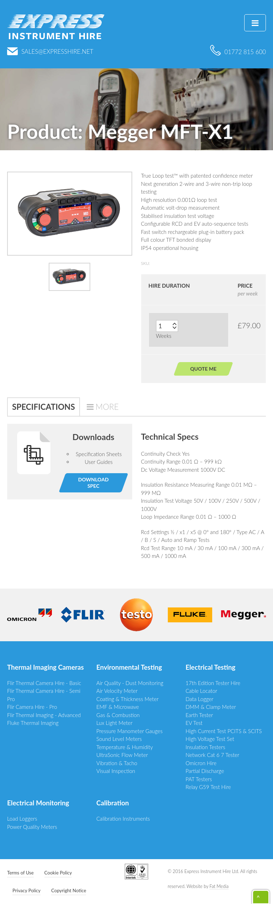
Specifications (43, 407)
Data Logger (199, 699)
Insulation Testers (205, 747)
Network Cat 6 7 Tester (212, 755)
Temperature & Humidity (124, 747)
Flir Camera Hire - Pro (32, 707)
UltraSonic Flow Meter (122, 755)
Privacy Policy (26, 890)
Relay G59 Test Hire (208, 787)
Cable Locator (201, 691)
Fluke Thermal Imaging (33, 723)
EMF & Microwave (117, 707)
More (107, 407)
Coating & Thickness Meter (127, 699)
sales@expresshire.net (50, 51)
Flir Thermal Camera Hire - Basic (44, 683)
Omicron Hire (201, 763)
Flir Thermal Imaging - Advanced (44, 715)
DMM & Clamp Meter (211, 707)
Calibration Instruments (123, 818)
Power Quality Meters (32, 827)
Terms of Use (20, 873)
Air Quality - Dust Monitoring (130, 683)
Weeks (164, 336)
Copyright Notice (68, 890)
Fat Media (219, 886)
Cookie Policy (58, 873)
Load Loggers (22, 818)
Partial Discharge (205, 771)
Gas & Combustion (118, 715)
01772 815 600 (238, 52)
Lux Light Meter (114, 723)
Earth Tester (199, 715)
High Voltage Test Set (210, 739)
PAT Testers (199, 779)
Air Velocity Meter (117, 691)
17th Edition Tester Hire (213, 683)
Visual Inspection (115, 771)
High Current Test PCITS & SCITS (224, 731)
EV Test (194, 723)
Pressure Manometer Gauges (129, 731)
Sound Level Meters (119, 739)
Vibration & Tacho (116, 763)
